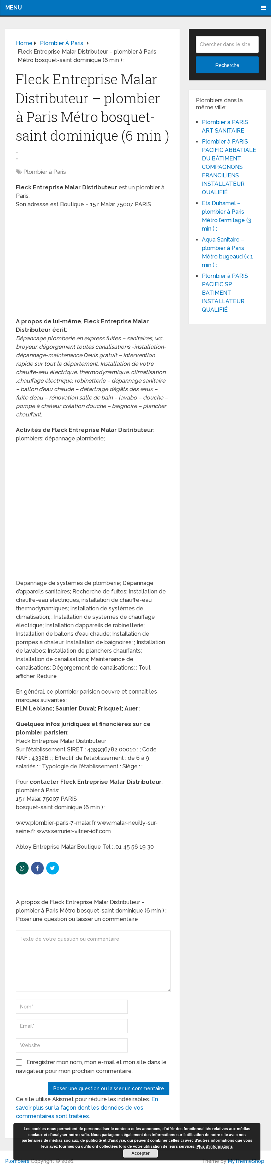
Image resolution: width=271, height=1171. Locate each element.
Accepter (141, 1153)
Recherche (227, 65)
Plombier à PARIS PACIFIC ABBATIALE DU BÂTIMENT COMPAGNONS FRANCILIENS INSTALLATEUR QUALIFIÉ (229, 167)
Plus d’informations (215, 1146)
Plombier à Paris (44, 172)
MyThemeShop (246, 1161)
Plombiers (17, 1161)
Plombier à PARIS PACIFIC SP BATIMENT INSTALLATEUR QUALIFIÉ (225, 293)
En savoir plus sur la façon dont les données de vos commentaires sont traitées (87, 1108)
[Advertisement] (92, 265)
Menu (13, 7)
